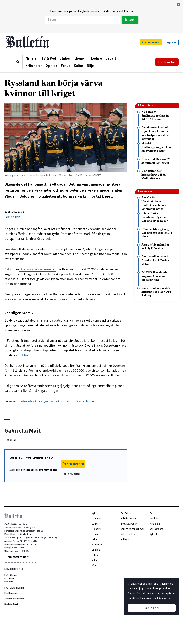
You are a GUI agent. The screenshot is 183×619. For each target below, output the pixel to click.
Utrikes (65, 58)
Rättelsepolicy (128, 534)
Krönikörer (34, 65)
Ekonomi (80, 58)
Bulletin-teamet (128, 518)
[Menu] (8, 62)
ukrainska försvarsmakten (37, 269)
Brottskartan (167, 62)
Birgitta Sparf (11, 604)
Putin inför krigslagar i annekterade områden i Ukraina (57, 401)
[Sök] (17, 62)
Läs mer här (164, 598)
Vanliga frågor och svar (132, 528)
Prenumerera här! (16, 557)
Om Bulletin (126, 513)
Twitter (153, 513)
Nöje (90, 65)
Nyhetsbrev (155, 534)
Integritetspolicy (129, 523)
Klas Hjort (9, 578)
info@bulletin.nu (24, 534)
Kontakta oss (156, 528)
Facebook (155, 518)
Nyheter (32, 58)
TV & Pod (48, 58)
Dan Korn (8, 581)
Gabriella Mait (12, 217)
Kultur (78, 65)
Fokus (65, 65)
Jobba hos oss (128, 539)
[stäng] (178, 4)
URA (25, 355)
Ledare (96, 58)
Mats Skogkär (10, 575)
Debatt (111, 58)
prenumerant (48, 469)
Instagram (155, 523)
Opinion (51, 65)
